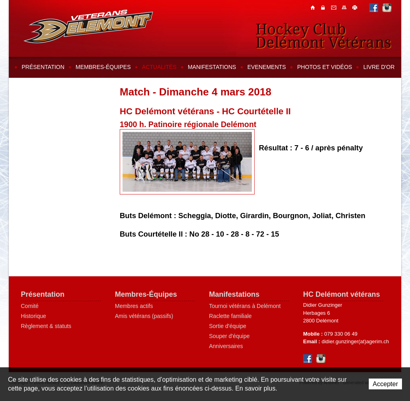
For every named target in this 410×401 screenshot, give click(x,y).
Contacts (324, 7)
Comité (29, 306)
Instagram (387, 7)
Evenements (266, 67)
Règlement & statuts (46, 326)
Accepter (385, 384)
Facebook (373, 7)
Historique (33, 316)
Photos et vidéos (324, 67)
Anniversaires (226, 346)
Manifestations (212, 67)
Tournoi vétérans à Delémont (245, 306)
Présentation (43, 67)
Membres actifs (134, 306)
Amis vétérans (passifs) (144, 316)
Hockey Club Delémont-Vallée (88, 26)
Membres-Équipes (146, 294)
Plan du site (345, 7)
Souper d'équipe (229, 336)
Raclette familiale (230, 316)
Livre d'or (378, 67)
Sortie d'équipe (227, 326)
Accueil (313, 7)
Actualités (159, 67)
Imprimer (355, 7)
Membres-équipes (103, 67)
